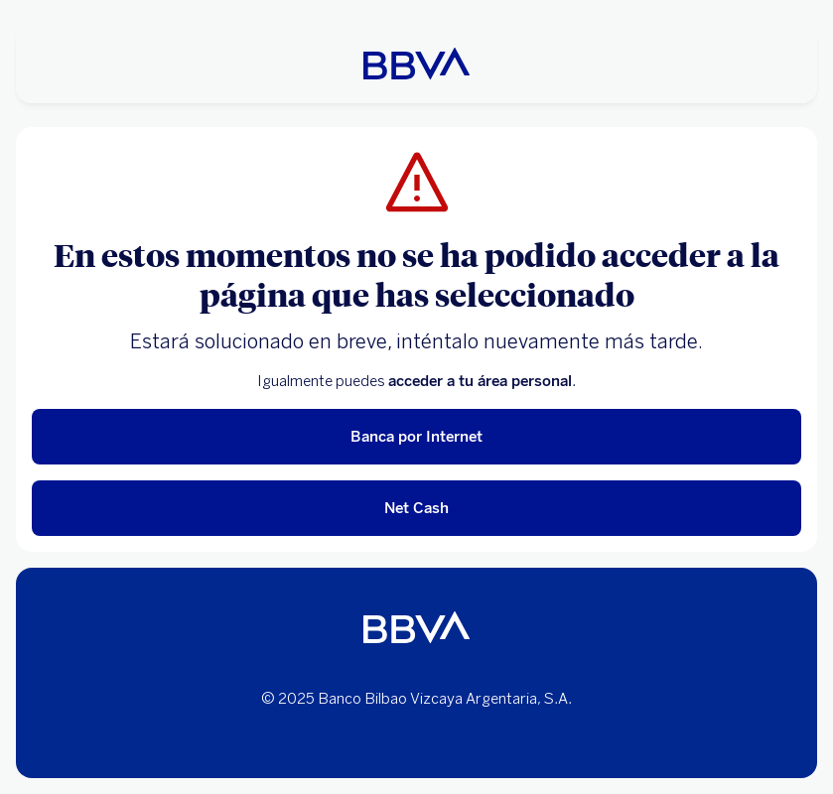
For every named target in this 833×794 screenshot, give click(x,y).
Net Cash (416, 508)
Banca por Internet (416, 437)
